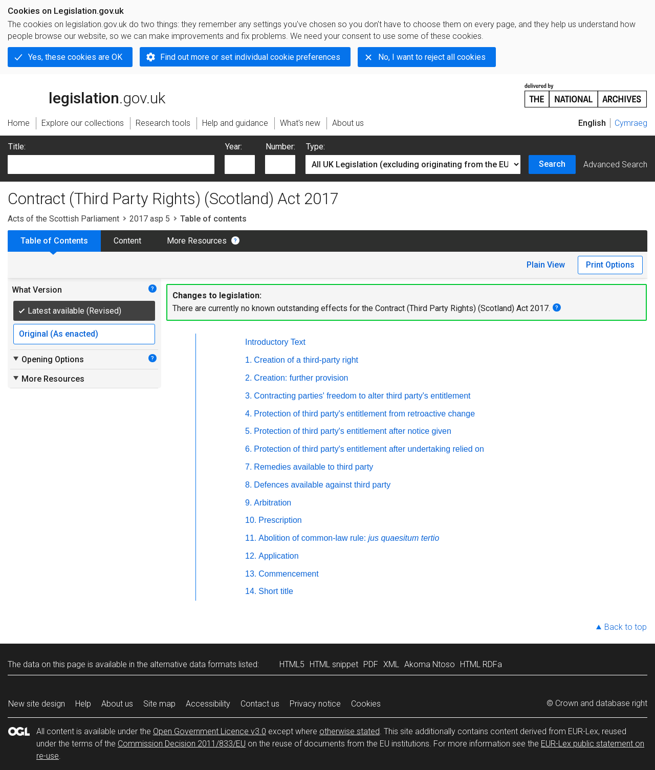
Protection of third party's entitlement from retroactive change (364, 413)
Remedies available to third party (313, 467)
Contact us (260, 704)
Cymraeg (631, 123)
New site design (36, 704)
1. (248, 360)
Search (552, 164)
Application (278, 556)
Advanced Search (615, 164)
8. (248, 484)
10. (250, 520)
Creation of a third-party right (306, 360)
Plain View (546, 265)
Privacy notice (315, 704)
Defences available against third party (322, 484)
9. (248, 502)
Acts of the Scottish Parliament (63, 219)
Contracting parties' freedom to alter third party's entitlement (362, 395)
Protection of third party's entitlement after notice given (352, 431)
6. (248, 449)
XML (391, 664)
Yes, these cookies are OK (75, 57)
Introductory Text (275, 342)
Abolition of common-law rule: (348, 538)
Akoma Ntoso (429, 664)
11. (250, 538)
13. (250, 573)
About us (117, 704)
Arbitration (272, 502)
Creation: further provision (301, 377)
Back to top (625, 627)
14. (250, 591)
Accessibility (208, 704)
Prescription (279, 520)
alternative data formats (193, 664)
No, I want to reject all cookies (432, 57)
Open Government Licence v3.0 (209, 731)
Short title (275, 591)
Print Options (610, 265)
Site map (159, 704)
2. (248, 377)
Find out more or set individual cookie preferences (250, 57)
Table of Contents (54, 241)
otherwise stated (349, 731)
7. (248, 467)
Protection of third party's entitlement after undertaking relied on (369, 449)
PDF (370, 664)
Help (83, 704)
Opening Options (48, 359)
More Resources (197, 241)
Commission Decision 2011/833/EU (182, 744)
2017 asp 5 (149, 219)
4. (248, 413)
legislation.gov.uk (86, 94)
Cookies (366, 704)
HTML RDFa (481, 664)
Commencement (288, 573)
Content (127, 241)
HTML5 (291, 664)
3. (248, 395)
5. (248, 431)
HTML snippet (334, 664)
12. (250, 556)
